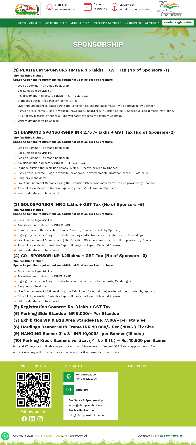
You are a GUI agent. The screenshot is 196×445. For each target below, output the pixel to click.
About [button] (35, 22)
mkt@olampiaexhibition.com (87, 415)
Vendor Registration (178, 22)
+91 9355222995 (86, 378)
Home (22, 22)
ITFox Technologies (169, 435)
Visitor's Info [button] (80, 22)
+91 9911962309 (85, 374)
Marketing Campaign (107, 22)
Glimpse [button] (152, 22)
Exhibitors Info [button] (55, 22)
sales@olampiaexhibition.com (88, 405)
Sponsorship (133, 22)
